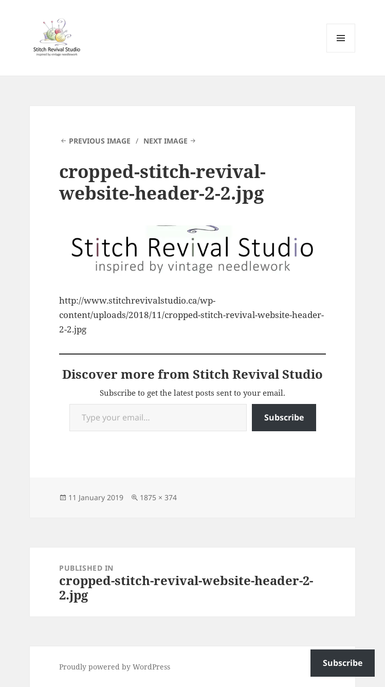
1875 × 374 (158, 497)
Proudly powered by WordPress (114, 667)
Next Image (165, 141)
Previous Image (100, 141)
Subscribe (284, 417)
